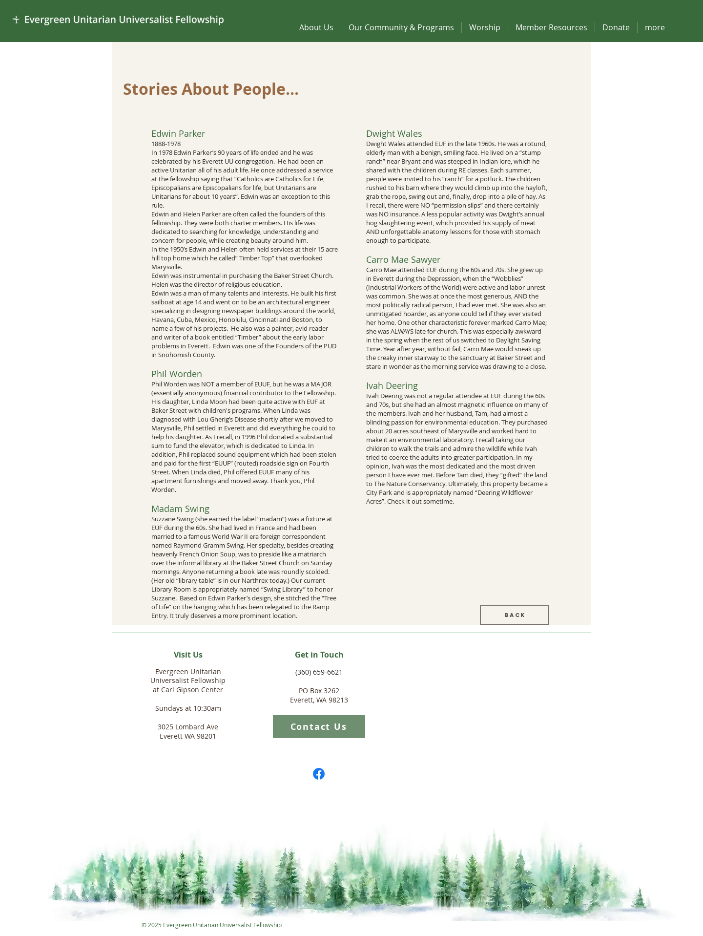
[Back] (514, 615)
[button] (316, 27)
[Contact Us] (319, 727)
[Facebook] (319, 774)
